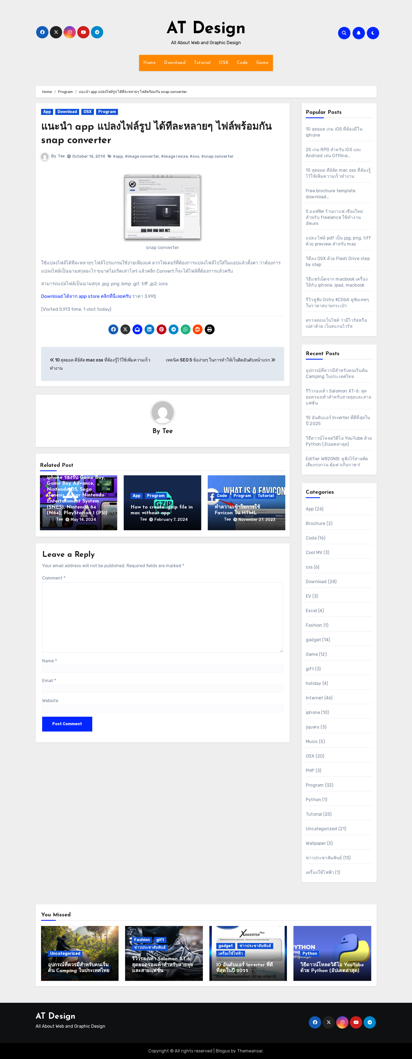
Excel (311, 610)
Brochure (315, 523)
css (309, 567)
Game (262, 63)
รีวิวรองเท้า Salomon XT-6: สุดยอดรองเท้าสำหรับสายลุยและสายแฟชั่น (338, 397)
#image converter (142, 156)
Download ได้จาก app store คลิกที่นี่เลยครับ (86, 296)
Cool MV (314, 552)
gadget (313, 639)
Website (50, 700)
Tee (61, 156)
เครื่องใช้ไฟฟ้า (320, 872)
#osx (195, 156)
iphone (313, 712)
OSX (224, 63)
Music (312, 741)
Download (175, 63)
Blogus (223, 1051)
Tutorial (202, 63)
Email (49, 681)
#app (118, 156)
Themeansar (250, 1051)
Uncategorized (321, 828)
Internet (314, 698)
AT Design (206, 29)
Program (107, 111)
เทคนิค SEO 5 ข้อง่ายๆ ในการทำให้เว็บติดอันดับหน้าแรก (220, 360)
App (47, 111)
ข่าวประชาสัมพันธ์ (324, 857)
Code (242, 63)
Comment (53, 578)
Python (313, 799)
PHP (310, 770)
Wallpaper (316, 843)
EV (308, 596)
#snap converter (217, 156)
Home (149, 63)
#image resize (174, 156)
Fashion (314, 625)
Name (49, 661)
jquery (312, 727)
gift (310, 668)
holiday (313, 683)
